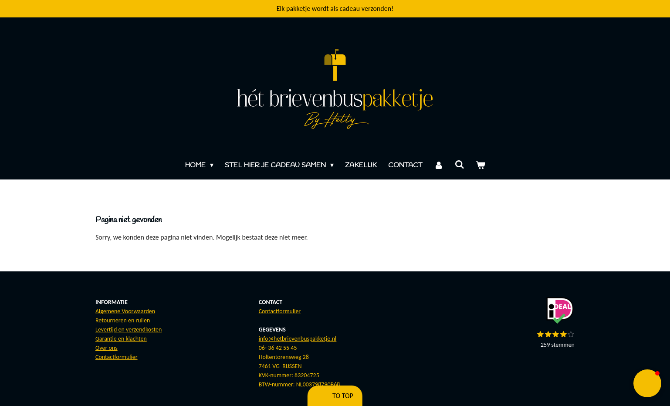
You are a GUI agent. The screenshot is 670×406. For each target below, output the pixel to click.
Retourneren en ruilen (122, 320)
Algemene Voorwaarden (125, 311)
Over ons (106, 348)
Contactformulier (116, 357)
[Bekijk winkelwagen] (480, 165)
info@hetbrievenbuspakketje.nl (298, 338)
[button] (647, 383)
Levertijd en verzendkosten (128, 329)
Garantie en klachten (121, 338)
